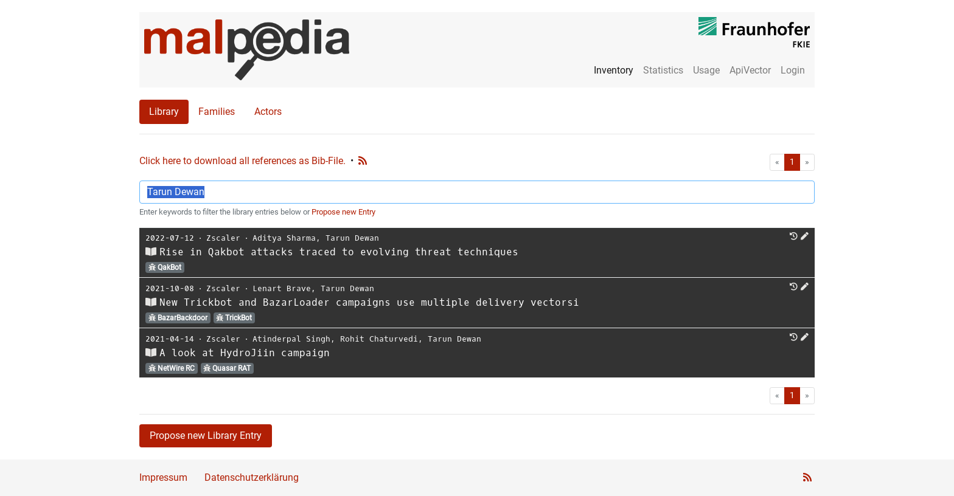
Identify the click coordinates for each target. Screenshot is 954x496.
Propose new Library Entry (206, 435)
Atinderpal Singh (291, 339)
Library (164, 111)
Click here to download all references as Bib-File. (242, 161)
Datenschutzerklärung (251, 477)
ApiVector (750, 70)
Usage (706, 70)
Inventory (613, 70)
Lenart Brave (281, 288)
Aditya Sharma (284, 238)
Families (216, 111)
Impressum (163, 477)
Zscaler (223, 238)
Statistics (663, 70)
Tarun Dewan (352, 238)
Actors (268, 111)
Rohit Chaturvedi (379, 339)
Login (793, 70)
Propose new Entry (343, 211)
